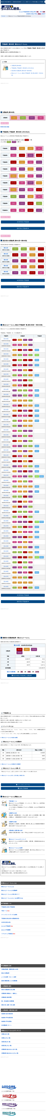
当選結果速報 (16, 1)
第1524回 (6, 389)
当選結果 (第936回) (16, 65)
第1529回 (6, 364)
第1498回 (6, 520)
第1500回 (6, 510)
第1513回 (6, 445)
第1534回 (6, 338)
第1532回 (6, 349)
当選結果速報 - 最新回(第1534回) (9, 969)
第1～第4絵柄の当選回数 (7, 1001)
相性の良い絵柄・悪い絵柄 (8, 1005)
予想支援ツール (4, 16)
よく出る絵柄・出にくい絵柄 (8, 977)
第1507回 (6, 475)
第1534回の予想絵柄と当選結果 (22, 675)
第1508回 (6, 470)
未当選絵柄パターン (6, 1025)
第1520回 (6, 409)
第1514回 (6, 440)
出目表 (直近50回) (5, 922)
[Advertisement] (23, 29)
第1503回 (6, 495)
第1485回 (6, 586)
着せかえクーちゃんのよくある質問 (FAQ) (12, 898)
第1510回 (6, 460)
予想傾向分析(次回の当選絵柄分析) (10, 918)
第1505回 (6, 485)
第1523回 (6, 394)
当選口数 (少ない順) (6, 1045)
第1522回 (6, 399)
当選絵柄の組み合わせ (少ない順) (9, 1053)
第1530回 (6, 359)
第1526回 (6, 379)
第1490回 (6, 561)
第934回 (6, 265)
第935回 (6, 271)
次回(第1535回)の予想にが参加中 (35, 14)
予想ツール (10, 1)
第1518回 (6, 419)
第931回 (6, 248)
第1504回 (6, 490)
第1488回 (6, 571)
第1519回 (6, 414)
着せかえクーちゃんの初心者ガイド (10, 894)
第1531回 (6, 354)
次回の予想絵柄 (4, 1)
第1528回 (6, 369)
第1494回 (6, 541)
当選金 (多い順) (5, 1034)
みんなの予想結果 (5, 926)
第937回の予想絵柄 (23, 228)
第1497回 (6, 525)
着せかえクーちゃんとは (7, 886)
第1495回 (6, 536)
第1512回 (6, 450)
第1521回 (6, 404)
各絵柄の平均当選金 (6, 1021)
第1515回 (6, 434)
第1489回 (6, 566)
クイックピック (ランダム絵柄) (9, 914)
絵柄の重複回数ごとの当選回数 (9, 980)
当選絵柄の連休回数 (6, 997)
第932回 (6, 253)
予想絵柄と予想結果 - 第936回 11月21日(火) (22, 68)
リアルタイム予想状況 (31, 1)
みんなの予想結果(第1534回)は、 (32, 12)
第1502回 (6, 500)
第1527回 (6, 374)
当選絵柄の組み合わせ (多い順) (9, 1049)
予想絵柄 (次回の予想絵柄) (8, 907)
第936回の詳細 (5, 126)
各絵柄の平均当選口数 (7, 1017)
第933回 (6, 259)
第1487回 (6, 576)
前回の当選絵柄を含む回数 (8, 989)
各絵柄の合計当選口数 (7, 1013)
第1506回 (6, 480)
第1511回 (6, 455)
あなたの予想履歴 (39, 1)
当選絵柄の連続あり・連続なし (9, 993)
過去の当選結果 (5, 973)
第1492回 (6, 551)
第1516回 (6, 429)
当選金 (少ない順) (5, 1038)
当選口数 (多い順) (5, 1041)
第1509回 (6, 465)
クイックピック (23, 1)
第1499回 (6, 515)
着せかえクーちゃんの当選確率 (9, 890)
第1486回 (6, 581)
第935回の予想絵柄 (23, 222)
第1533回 (6, 344)
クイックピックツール (23, 784)
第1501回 (6, 505)
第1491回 (6, 556)
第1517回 (6, 424)
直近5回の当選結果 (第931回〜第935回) (21, 70)
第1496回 (6, 531)
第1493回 (6, 546)
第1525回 (6, 384)
